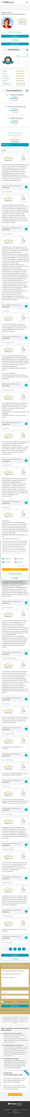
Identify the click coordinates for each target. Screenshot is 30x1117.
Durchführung (6, 78)
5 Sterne (18, 55)
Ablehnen (15, 578)
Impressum (15, 1111)
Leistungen (5, 76)
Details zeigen (21, 566)
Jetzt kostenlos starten (15, 1094)
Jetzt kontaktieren (15, 44)
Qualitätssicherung (16, 1109)
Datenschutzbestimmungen (16, 1010)
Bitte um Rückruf (8, 1002)
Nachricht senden (15, 1006)
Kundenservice (6, 83)
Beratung (5, 81)
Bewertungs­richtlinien (7, 1109)
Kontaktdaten (18, 49)
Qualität (4, 71)
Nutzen (4, 73)
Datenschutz (23, 1109)
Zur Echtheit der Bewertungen (15, 32)
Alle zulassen (15, 569)
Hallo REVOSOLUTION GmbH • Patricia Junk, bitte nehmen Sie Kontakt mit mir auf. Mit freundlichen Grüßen (15, 978)
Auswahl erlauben (15, 574)
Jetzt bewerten (15, 36)
